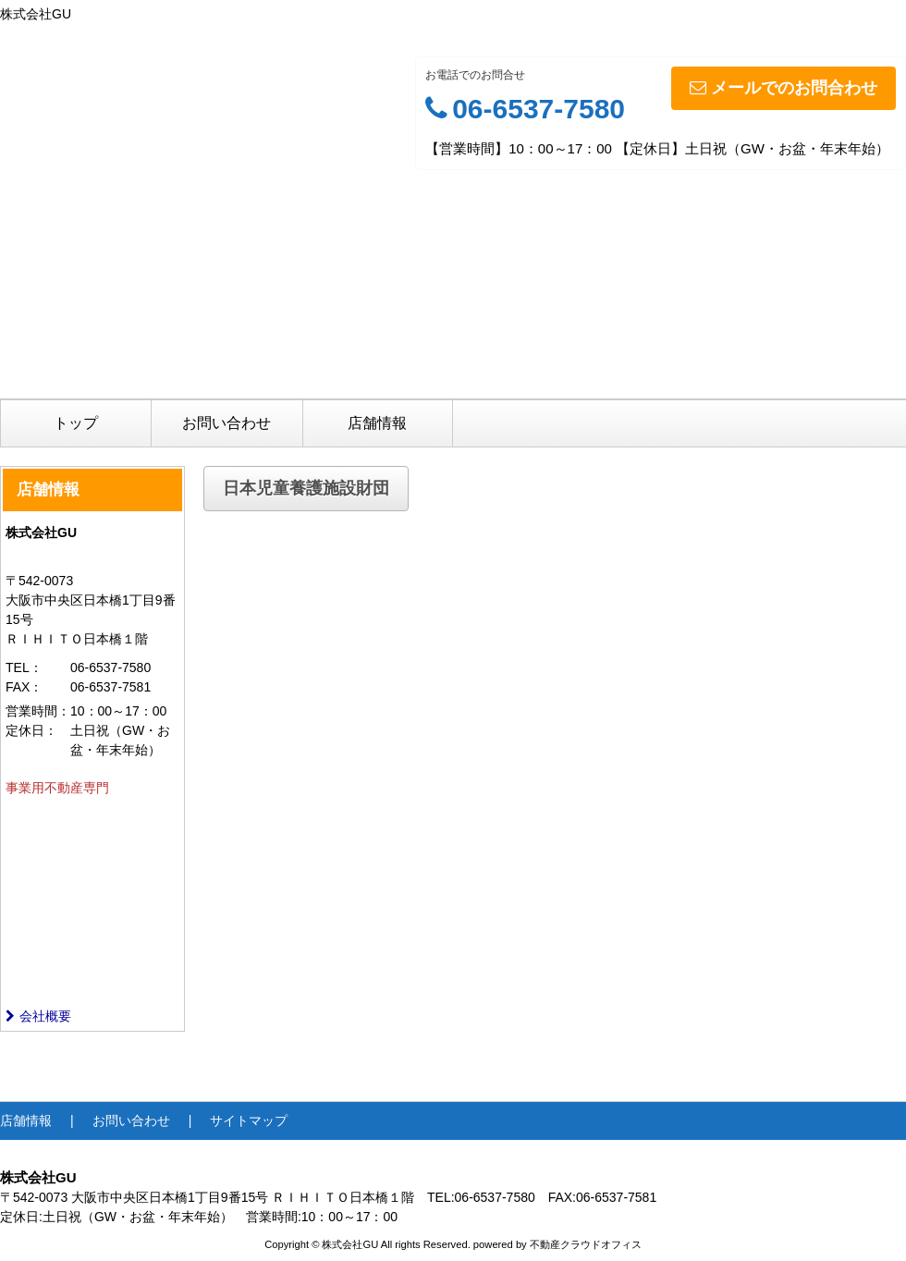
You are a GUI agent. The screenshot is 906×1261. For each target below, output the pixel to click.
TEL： (24, 667)
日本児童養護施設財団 (306, 488)
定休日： (31, 730)
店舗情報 (377, 423)
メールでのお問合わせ (783, 88)
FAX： (24, 686)
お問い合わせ (226, 423)
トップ (76, 423)
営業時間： (38, 711)
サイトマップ (249, 1120)
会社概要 (38, 1016)
